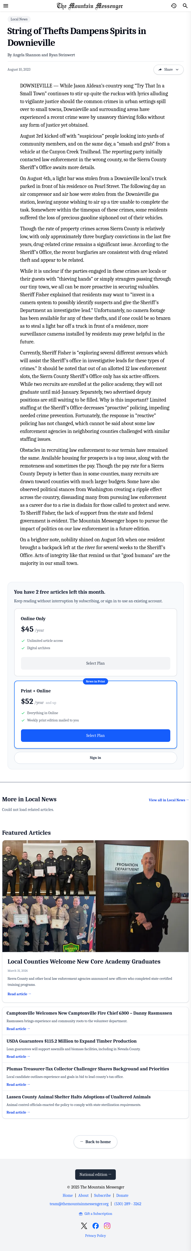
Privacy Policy (95, 1235)
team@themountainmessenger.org (79, 1204)
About (83, 1195)
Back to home (95, 1142)
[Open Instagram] (107, 1226)
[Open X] (84, 1226)
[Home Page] (90, 6)
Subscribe (102, 1195)
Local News (19, 19)
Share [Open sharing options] (168, 69)
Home (68, 1195)
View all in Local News (169, 800)
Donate (122, 1195)
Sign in (95, 757)
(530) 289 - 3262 (127, 1204)
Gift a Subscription (95, 1213)
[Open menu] (6, 6)
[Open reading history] (173, 6)
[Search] (185, 6)
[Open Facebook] (95, 1226)
